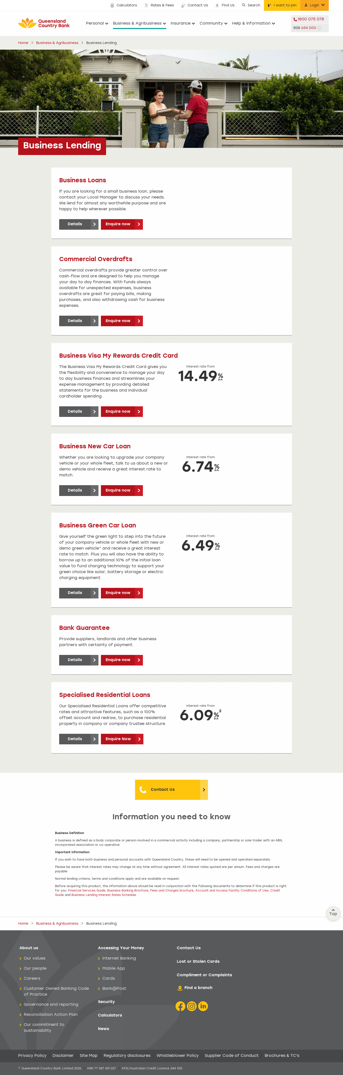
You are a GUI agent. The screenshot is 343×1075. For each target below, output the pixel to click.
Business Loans (82, 181)
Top (333, 912)
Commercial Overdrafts (95, 260)
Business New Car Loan (95, 447)
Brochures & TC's (282, 1056)
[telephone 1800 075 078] (310, 19)
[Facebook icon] (180, 1006)
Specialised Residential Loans (104, 695)
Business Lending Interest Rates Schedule (103, 895)
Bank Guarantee (84, 628)
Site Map (88, 1056)
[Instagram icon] (192, 1006)
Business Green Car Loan (97, 526)
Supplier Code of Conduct (232, 1056)
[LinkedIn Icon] (203, 1006)
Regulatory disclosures (127, 1056)
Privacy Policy (32, 1056)
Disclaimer (63, 1056)
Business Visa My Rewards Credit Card (118, 356)
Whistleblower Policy (178, 1056)
